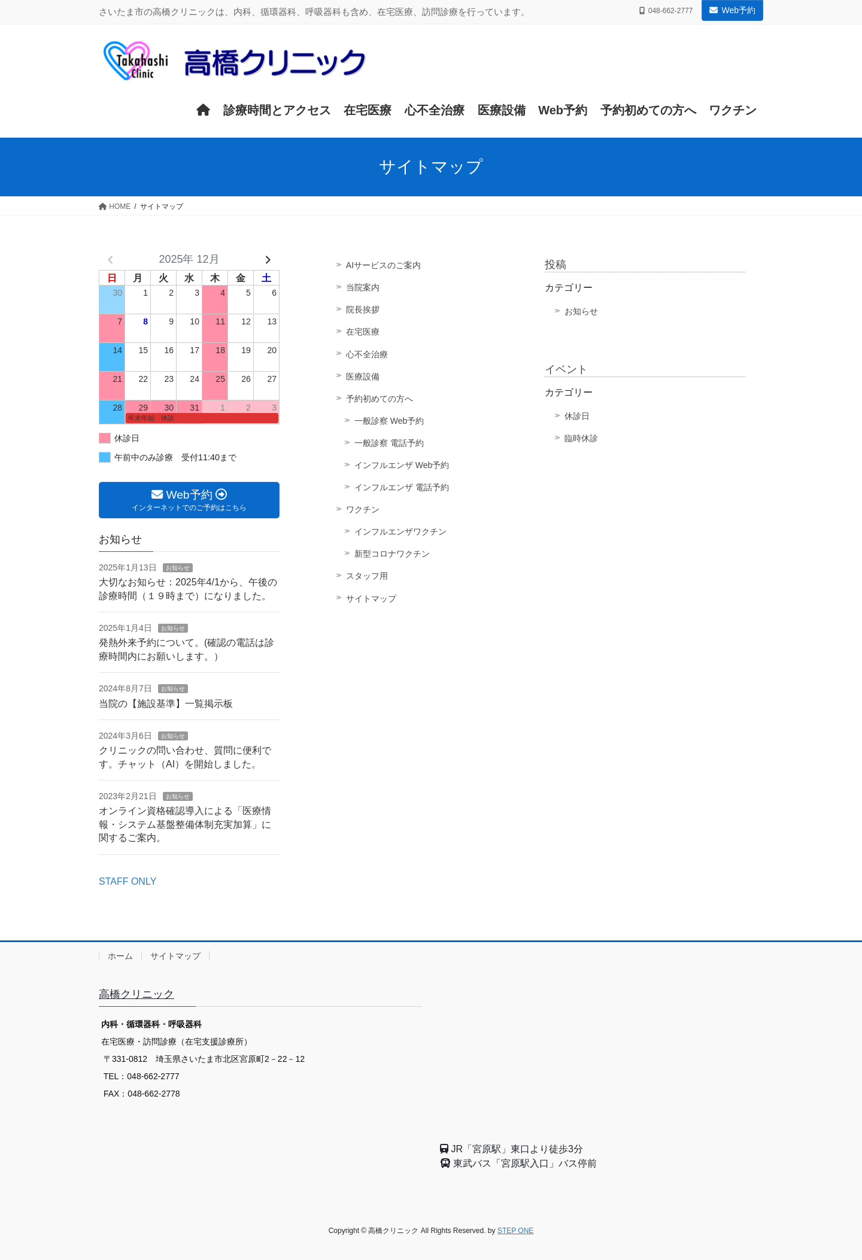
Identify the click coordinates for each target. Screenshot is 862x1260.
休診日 (577, 416)
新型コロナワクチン (392, 553)
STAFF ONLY (127, 881)
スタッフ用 (367, 576)
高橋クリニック (136, 994)
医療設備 (363, 376)
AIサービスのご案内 (383, 265)
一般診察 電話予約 (389, 443)
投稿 (555, 265)
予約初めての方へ (379, 398)
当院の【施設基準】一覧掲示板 (166, 704)
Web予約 (732, 10)
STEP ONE (515, 1230)
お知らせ (581, 311)
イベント (566, 369)
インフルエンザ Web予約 (401, 465)
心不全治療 (367, 354)
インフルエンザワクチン (400, 531)
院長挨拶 (363, 309)
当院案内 (363, 287)
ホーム (120, 956)
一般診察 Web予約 (389, 421)
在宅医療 (363, 331)
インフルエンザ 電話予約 (401, 487)
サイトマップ (371, 598)
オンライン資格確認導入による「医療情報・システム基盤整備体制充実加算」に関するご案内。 (185, 824)
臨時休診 (581, 438)
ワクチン (363, 509)
